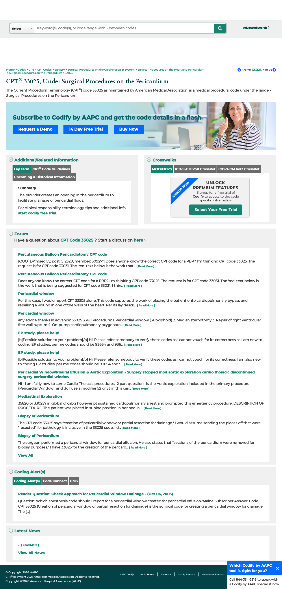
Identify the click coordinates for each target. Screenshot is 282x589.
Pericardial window (36, 294)
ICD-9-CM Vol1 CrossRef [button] (195, 169)
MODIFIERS (162, 169)
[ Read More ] (145, 266)
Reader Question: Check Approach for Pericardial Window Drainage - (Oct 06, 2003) (95, 494)
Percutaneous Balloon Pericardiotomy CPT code (62, 254)
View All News (31, 553)
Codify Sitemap (186, 574)
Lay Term (21, 169)
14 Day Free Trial (86, 129)
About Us (166, 574)
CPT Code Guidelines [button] (51, 169)
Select (16, 28)
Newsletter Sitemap (213, 574)
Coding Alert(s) (27, 481)
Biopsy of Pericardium (38, 416)
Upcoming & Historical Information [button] (44, 177)
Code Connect (55, 481)
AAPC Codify (127, 574)
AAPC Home (147, 574)
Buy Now (128, 129)
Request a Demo (35, 129)
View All (25, 455)
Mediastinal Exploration (40, 396)
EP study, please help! (38, 333)
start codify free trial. (37, 213)
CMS (74, 481)
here (138, 240)
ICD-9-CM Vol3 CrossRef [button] (238, 169)
